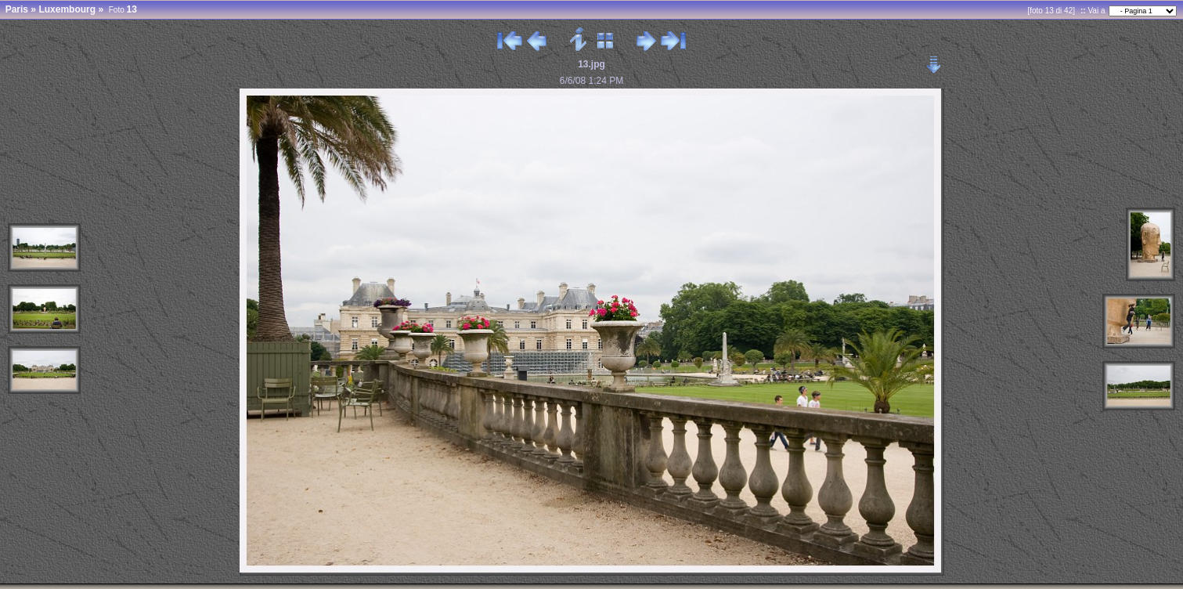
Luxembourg (67, 9)
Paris (16, 9)
